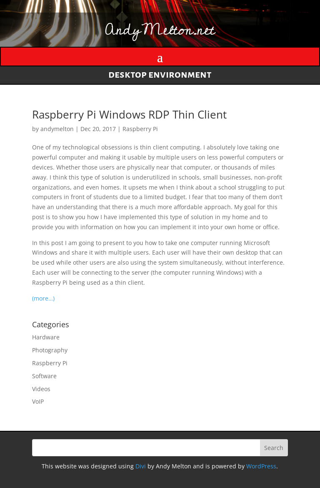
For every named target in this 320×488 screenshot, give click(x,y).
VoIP (38, 401)
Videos (41, 389)
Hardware (46, 337)
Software (44, 376)
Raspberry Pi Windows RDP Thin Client (129, 114)
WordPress (261, 466)
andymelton (57, 129)
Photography (50, 350)
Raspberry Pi (140, 129)
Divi (140, 466)
